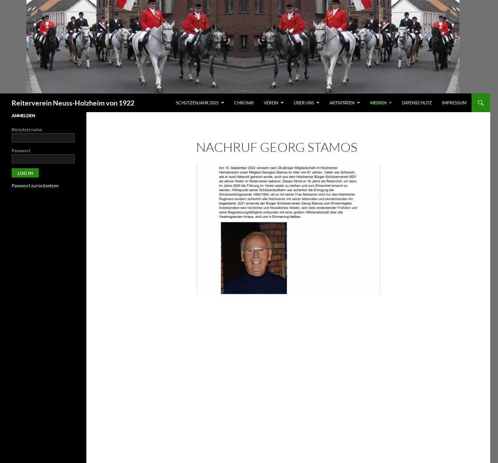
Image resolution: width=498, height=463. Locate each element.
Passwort (21, 150)
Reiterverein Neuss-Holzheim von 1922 (73, 103)
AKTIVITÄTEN (342, 102)
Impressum (454, 102)
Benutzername (27, 129)
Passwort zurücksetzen (35, 185)
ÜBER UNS (304, 102)
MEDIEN (378, 102)
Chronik (244, 102)
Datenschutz (417, 102)
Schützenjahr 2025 (197, 102)
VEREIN (271, 102)
